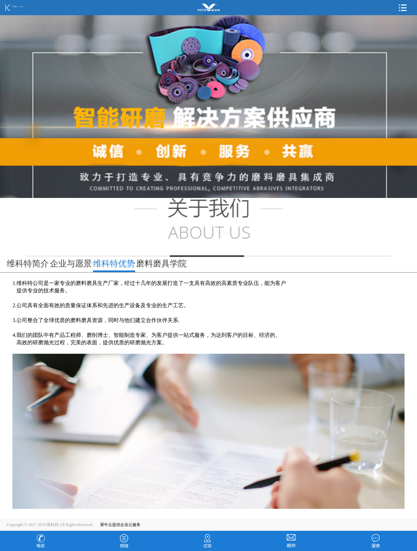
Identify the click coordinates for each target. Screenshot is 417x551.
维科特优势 (114, 263)
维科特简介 (28, 263)
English (21, 6)
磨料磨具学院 (161, 263)
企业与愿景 (71, 263)
